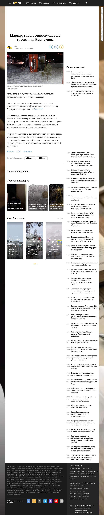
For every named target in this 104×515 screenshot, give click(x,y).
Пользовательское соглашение (84, 507)
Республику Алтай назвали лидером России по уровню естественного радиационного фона (82, 75)
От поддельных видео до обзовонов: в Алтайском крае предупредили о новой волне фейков (82, 439)
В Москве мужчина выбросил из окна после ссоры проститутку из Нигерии (83, 390)
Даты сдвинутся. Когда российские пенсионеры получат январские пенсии (83, 317)
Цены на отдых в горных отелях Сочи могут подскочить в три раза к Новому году (84, 248)
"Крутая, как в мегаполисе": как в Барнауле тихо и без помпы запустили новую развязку (83, 457)
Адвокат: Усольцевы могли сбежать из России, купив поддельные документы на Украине (81, 281)
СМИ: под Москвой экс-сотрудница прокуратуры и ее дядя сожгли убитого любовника (84, 358)
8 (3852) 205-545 (77, 493)
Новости (33, 3)
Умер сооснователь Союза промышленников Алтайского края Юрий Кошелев (82, 172)
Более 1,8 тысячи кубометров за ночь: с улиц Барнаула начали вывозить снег (83, 299)
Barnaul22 (38, 109)
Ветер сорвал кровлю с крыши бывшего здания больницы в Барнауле (15, 246)
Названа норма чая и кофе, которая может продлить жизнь (84, 342)
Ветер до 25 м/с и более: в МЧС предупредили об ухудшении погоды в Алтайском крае (82, 215)
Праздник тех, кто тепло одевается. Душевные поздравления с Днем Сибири (84, 325)
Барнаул (10, 151)
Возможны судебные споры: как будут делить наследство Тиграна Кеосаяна (83, 181)
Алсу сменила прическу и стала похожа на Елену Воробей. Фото (83, 430)
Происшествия (61, 3)
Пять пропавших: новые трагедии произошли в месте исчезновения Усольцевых (84, 224)
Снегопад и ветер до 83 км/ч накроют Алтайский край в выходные (81, 334)
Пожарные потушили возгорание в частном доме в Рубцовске (84, 264)
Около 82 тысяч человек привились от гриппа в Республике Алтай (80, 414)
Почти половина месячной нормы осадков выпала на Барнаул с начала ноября (84, 189)
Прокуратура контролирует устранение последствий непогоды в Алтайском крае (54, 246)
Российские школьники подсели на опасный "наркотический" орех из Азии (84, 366)
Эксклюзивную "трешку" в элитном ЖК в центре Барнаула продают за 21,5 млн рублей (83, 291)
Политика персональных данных (84, 505)
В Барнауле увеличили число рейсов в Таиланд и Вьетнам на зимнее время (83, 256)
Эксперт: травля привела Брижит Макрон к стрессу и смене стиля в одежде (84, 271)
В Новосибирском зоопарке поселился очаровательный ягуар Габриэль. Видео (84, 349)
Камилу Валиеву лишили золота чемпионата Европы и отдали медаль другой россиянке (83, 449)
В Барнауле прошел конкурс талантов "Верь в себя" (81, 406)
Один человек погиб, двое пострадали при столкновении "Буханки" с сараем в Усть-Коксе (83, 155)
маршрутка (27, 151)
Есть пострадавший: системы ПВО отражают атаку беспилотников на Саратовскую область (84, 308)
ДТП (18, 151)
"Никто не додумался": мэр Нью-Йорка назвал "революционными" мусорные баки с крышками (83, 85)
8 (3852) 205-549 (77, 496)
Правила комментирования (82, 509)
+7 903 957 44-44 (77, 488)
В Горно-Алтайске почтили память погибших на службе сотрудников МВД (84, 382)
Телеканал (46, 3)
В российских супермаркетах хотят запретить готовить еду (82, 374)
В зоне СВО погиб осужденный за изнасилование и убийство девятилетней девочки (83, 399)
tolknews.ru (78, 466)
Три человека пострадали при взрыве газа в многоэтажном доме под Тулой (84, 198)
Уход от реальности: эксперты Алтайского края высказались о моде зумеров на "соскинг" (83, 423)
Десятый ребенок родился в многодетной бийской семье (82, 231)
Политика (76, 3)
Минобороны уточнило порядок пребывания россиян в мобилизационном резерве (83, 206)
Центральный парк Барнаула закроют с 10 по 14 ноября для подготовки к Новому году (82, 239)
